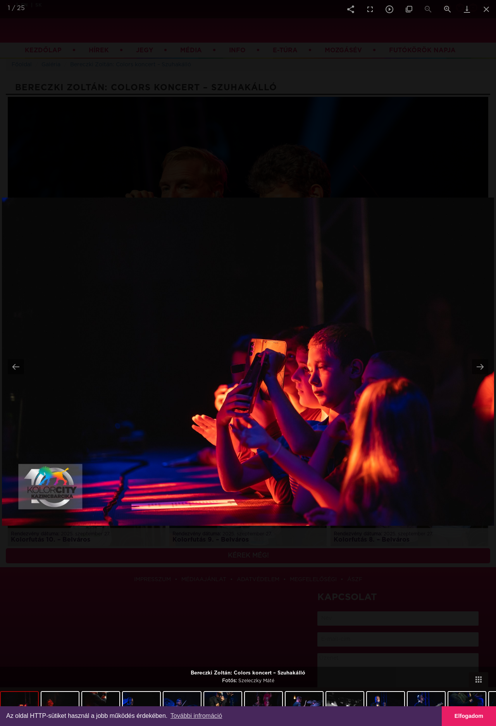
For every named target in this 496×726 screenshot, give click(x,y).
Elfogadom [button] (469, 716)
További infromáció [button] (196, 715)
